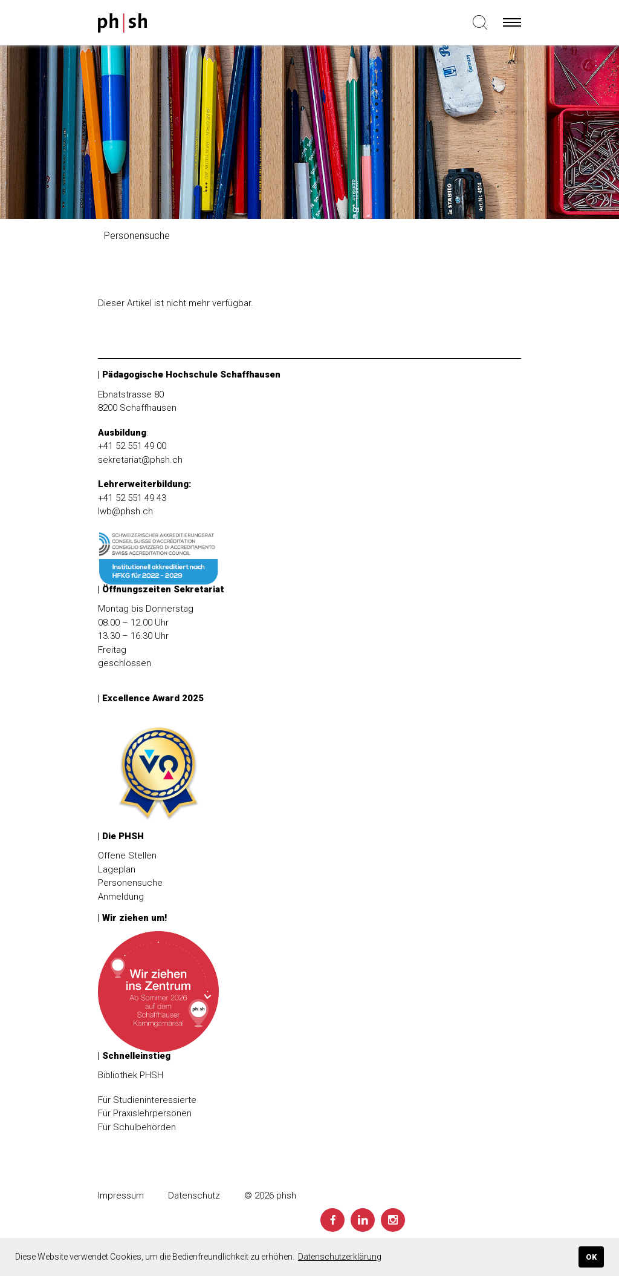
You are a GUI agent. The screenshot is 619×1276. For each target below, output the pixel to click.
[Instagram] (393, 1220)
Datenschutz (194, 1195)
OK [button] (591, 1256)
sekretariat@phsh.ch (140, 459)
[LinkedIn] (363, 1220)
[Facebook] (332, 1220)
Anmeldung (121, 896)
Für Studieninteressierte (147, 1099)
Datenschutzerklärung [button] (339, 1256)
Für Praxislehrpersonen (145, 1113)
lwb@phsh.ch (125, 511)
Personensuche (130, 882)
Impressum (121, 1195)
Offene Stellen (127, 855)
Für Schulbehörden (137, 1127)
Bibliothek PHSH (130, 1075)
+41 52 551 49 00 (132, 445)
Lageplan (116, 869)
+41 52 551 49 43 (132, 497)
